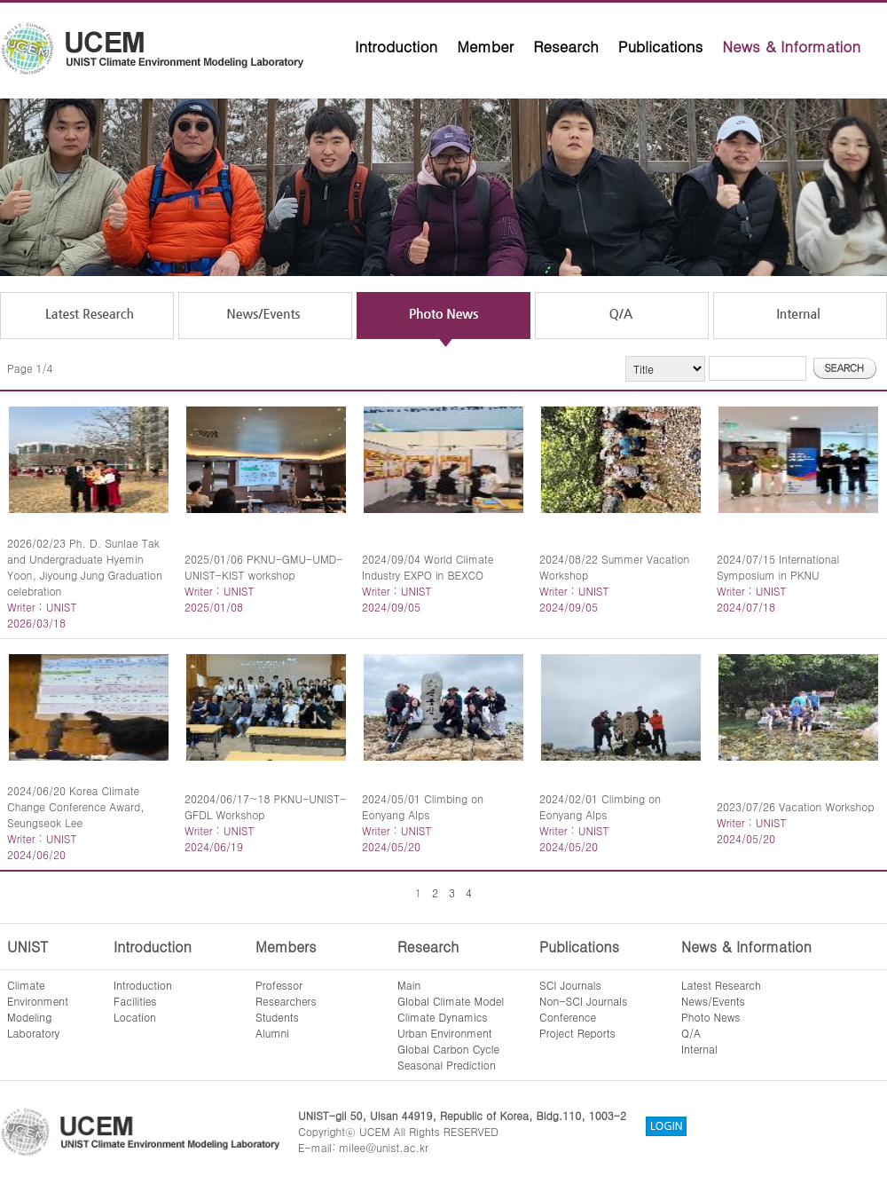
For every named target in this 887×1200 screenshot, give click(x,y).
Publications (660, 46)
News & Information (791, 46)
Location (135, 1016)
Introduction (396, 46)
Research (566, 46)
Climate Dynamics (442, 1016)
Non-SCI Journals (583, 1000)
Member (485, 46)
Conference (567, 1016)
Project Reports (577, 1032)
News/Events (713, 1000)
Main (408, 984)
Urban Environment (444, 1032)
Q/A (691, 1032)
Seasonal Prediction (446, 1064)
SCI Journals (570, 984)
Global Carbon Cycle (448, 1048)
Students (277, 1016)
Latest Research (721, 984)
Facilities (135, 1000)
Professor (278, 984)
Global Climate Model (450, 1000)
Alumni (272, 1032)
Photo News (711, 1016)
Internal (699, 1048)
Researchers (286, 1000)
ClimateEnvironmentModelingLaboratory (37, 1008)
